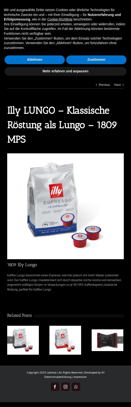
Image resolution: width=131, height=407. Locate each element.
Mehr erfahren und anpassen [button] (65, 71)
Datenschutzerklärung (57, 377)
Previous (104, 85)
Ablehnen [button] (34, 59)
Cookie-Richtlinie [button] (59, 19)
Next (117, 85)
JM (102, 372)
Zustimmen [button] (96, 59)
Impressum (80, 377)
